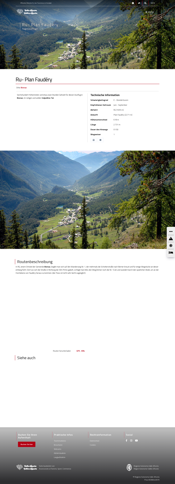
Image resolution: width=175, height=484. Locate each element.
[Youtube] (136, 441)
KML (83, 350)
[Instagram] (131, 441)
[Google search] (145, 3)
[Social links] (139, 3)
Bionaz (24, 87)
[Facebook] (126, 441)
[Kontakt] (133, 3)
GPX (78, 350)
